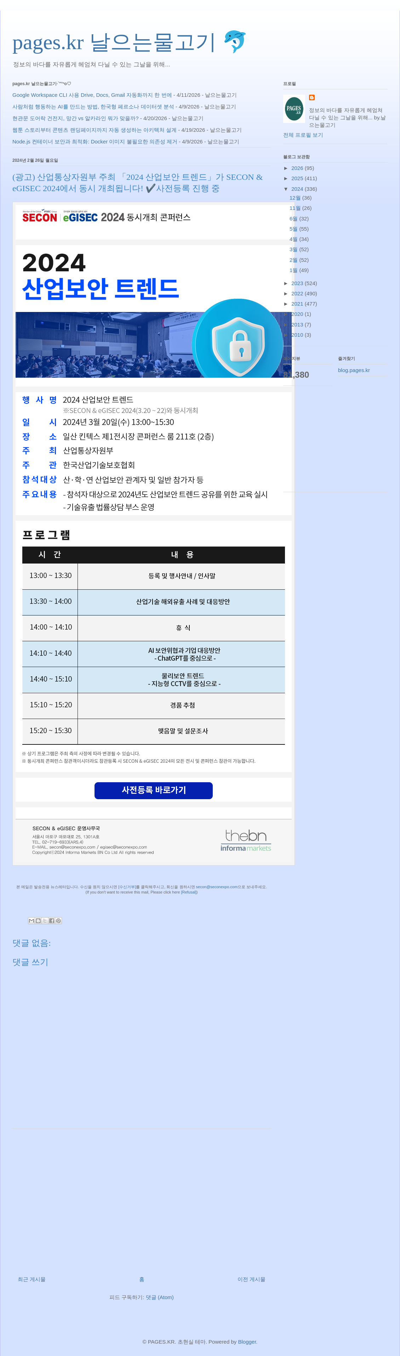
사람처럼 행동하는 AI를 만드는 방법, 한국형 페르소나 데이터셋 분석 (93, 107)
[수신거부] (127, 887)
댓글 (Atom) (160, 1297)
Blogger (247, 1342)
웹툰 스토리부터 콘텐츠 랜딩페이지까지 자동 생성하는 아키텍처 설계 (94, 130)
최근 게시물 (32, 1279)
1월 (294, 270)
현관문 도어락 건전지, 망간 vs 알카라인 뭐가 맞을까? (75, 118)
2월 (294, 260)
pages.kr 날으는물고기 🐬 (130, 42)
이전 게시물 (251, 1279)
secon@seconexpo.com (217, 887)
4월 (294, 239)
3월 (294, 249)
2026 (298, 168)
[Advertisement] (141, 1199)
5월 (294, 229)
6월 (294, 219)
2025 (298, 178)
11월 (296, 208)
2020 (298, 314)
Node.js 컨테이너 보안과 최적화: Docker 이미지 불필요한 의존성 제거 (94, 141)
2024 (298, 189)
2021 (298, 304)
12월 (296, 198)
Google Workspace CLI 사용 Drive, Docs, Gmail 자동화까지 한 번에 (92, 95)
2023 (298, 283)
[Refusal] (188, 892)
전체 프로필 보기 (303, 135)
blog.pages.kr (354, 370)
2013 (298, 325)
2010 (298, 335)
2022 (298, 293)
